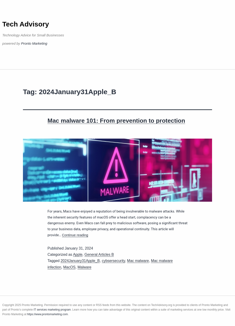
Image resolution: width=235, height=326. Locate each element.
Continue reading (75, 235)
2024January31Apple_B (80, 261)
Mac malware (138, 261)
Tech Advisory (25, 24)
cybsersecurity (113, 261)
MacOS (69, 267)
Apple (77, 254)
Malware (84, 267)
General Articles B (99, 254)
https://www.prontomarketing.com (47, 314)
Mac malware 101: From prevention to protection (116, 120)
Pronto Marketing (34, 43)
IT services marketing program (52, 309)
